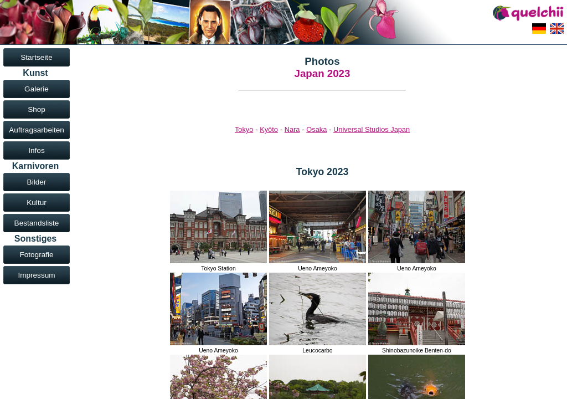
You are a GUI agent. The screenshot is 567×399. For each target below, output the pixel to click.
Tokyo (244, 129)
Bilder (37, 182)
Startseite (36, 57)
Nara (292, 129)
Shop (36, 109)
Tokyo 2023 (322, 171)
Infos (36, 150)
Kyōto (269, 129)
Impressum (36, 275)
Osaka (316, 129)
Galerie (36, 89)
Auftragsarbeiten (36, 130)
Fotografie (36, 254)
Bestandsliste (36, 223)
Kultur (37, 202)
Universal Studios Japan (371, 129)
